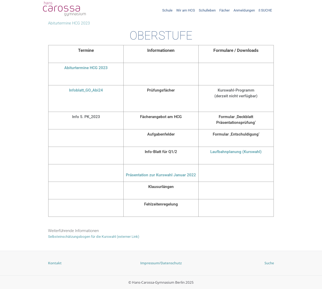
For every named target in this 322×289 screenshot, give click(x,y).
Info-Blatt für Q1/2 (161, 151)
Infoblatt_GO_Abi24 (86, 90)
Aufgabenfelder (161, 134)
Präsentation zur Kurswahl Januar (156, 175)
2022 (191, 175)
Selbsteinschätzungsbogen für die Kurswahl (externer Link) (93, 236)
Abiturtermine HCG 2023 (86, 67)
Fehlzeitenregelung (161, 204)
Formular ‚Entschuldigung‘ (236, 134)
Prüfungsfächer (161, 90)
